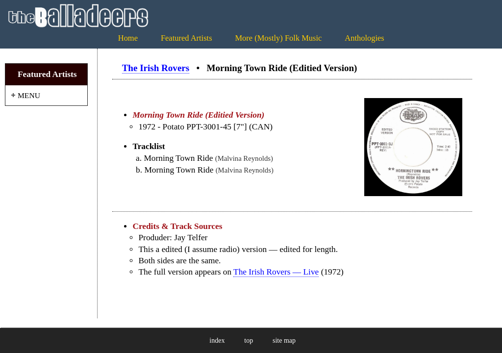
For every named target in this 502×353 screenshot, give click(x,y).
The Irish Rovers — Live (276, 272)
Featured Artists (186, 38)
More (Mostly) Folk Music (278, 38)
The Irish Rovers (156, 68)
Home (128, 38)
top (248, 340)
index (217, 340)
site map (284, 340)
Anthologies (364, 38)
